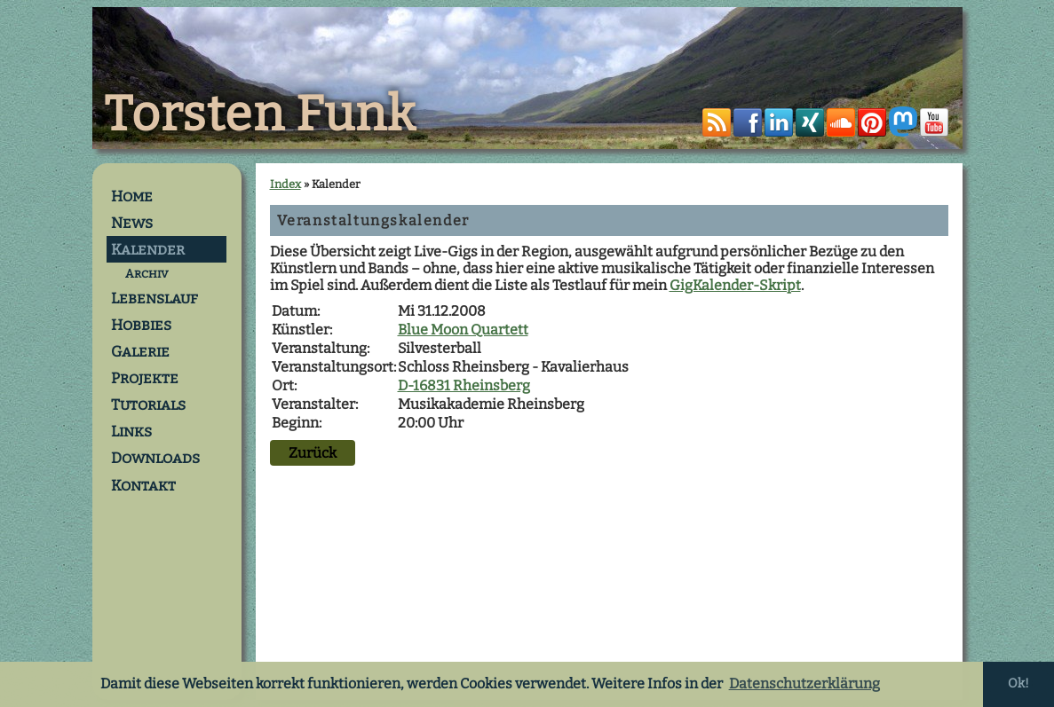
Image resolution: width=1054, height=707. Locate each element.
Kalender (148, 249)
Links (131, 431)
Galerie (140, 351)
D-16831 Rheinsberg (464, 385)
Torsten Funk (260, 114)
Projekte (144, 378)
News (132, 223)
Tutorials (148, 404)
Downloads (155, 458)
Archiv (146, 273)
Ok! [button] (1018, 683)
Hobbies (141, 325)
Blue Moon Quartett (463, 329)
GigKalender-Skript (735, 285)
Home (132, 196)
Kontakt (143, 485)
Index (285, 184)
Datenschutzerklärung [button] (804, 683)
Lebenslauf (154, 298)
